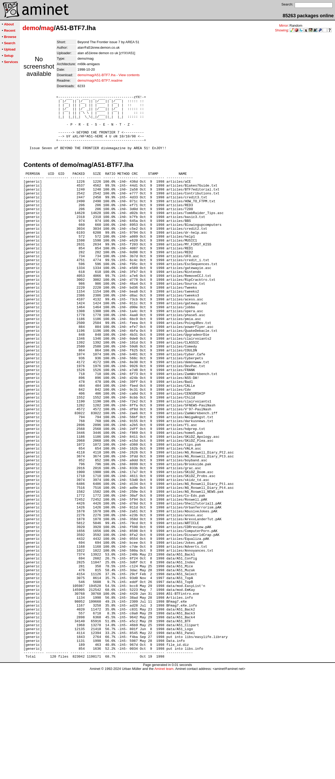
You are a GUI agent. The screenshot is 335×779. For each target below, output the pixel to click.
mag (47, 27)
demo (31, 27)
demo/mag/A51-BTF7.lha (96, 75)
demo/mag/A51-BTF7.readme (99, 80)
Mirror (283, 25)
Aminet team (164, 777)
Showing (281, 30)
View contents (129, 75)
